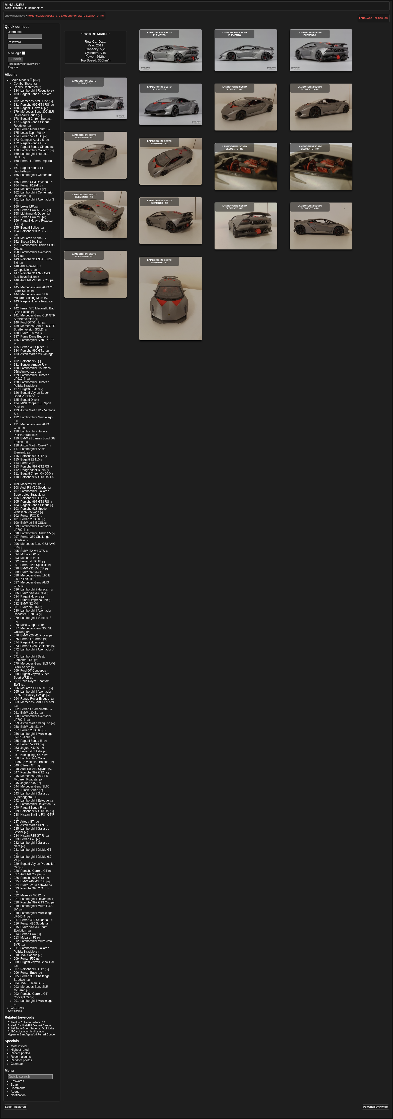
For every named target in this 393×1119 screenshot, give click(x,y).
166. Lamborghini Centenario (33, 175)
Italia (51, 1028)
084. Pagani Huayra (27, 596)
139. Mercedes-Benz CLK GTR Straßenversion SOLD (34, 327)
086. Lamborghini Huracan (31, 589)
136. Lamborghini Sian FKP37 (34, 340)
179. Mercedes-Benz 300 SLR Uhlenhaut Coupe (34, 113)
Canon (47, 1025)
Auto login (16, 53)
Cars (14, 1008)
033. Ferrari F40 (24, 839)
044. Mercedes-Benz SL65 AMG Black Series (31, 788)
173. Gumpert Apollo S (29, 140)
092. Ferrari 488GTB (27, 561)
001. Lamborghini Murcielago (33, 1001)
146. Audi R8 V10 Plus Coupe (34, 280)
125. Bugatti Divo (25, 400)
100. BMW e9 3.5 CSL (29, 522)
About (15, 1091)
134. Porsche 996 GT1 (29, 350)
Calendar (17, 1064)
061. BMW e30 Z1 (26, 712)
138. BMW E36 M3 (26, 333)
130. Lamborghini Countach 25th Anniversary (32, 369)
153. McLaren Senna (28, 238)
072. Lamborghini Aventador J (34, 649)
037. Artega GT (24, 821)
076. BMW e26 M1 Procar (31, 635)
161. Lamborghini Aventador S (34, 199)
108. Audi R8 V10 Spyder (31, 487)
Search (15, 1084)
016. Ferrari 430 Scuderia (31, 923)
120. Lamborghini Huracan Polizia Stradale (31, 433)
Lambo (39, 1031)
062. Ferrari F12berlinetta (31, 709)
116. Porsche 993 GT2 (29, 456)
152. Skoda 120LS (26, 241)
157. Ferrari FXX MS (27, 217)
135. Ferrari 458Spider (29, 347)
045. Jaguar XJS (25, 783)
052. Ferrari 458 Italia (28, 751)
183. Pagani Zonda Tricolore (33, 94)
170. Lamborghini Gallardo (31, 150)
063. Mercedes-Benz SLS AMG (35, 702)
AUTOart (13, 1031)
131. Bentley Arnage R (29, 364)
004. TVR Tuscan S (27, 983)
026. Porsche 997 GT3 (29, 878)
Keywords (17, 1081)
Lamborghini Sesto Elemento (170, 50)
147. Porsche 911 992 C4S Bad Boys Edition (32, 275)
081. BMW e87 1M (26, 607)
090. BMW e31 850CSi (29, 568)
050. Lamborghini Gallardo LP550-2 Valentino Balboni (31, 760)
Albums (11, 75)
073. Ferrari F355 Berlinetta (32, 646)
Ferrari (42, 1034)
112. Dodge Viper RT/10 (30, 470)
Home (31, 16)
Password (14, 42)
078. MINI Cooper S (27, 625)
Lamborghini (27, 1031)
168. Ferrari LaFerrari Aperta (33, 161)
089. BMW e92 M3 (26, 572)
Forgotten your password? (24, 63)
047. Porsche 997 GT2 (29, 772)
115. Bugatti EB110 (27, 459)
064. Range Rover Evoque (31, 698)
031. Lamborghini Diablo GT (32, 849)
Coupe (51, 1034)
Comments (18, 1088)
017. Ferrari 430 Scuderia (31, 920)
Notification (18, 1095)
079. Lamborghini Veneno (31, 618)
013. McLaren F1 (25, 937)
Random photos (21, 1060)
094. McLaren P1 (25, 554)
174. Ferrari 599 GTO (28, 136)
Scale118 (13, 1025)
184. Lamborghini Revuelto (32, 90)
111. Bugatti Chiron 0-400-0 (32, 473)
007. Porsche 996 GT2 (29, 969)
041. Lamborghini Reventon (32, 804)
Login (9, 1107)
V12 (44, 1028)
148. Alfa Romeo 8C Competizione (27, 268)
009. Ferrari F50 (24, 958)
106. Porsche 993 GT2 (29, 498)
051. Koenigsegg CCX (29, 755)
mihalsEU (26, 1025)
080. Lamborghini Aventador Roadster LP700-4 (32, 612)
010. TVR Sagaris (26, 955)
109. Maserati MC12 (27, 484)
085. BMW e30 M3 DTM (30, 593)
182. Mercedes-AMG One (31, 101)
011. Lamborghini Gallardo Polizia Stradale (31, 949)
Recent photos (20, 1053)
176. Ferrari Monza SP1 (30, 129)
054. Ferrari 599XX (26, 744)
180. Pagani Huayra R (28, 108)
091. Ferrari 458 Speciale (31, 565)
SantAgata (26, 1034)
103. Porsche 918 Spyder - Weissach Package (32, 510)
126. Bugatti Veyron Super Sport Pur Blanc (31, 394)
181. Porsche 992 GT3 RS (31, 104)
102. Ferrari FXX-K (26, 515)
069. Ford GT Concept (29, 670)
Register (13, 67)
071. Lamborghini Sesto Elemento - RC (80, 16)
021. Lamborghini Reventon (32, 899)
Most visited (19, 1046)
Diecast (37, 1025)
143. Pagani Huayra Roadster (33, 301)
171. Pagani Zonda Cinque (32, 147)
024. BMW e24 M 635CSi (31, 885)
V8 (35, 1034)
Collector (26, 1022)
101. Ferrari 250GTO (28, 519)
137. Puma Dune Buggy (30, 336)
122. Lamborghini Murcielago (33, 417)
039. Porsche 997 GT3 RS (31, 811)
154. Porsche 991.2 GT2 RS (33, 231)
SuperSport (23, 1028)
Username (15, 32)
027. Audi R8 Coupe (27, 874)
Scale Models (45, 16)
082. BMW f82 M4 (26, 603)
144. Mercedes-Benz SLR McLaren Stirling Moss (31, 296)
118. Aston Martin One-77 (31, 445)
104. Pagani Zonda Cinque (32, 505)
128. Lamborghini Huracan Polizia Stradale (31, 383)
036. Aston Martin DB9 (29, 825)
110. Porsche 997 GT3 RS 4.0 (34, 477)
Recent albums (21, 1057)
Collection (14, 1022)
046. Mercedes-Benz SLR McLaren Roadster (31, 777)
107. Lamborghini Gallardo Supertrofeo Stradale (31, 492)
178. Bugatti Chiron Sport (31, 118)
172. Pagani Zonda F (28, 143)
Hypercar (13, 1034)
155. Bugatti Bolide (26, 227)
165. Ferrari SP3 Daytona (31, 182)
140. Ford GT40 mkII (28, 322)
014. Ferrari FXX (25, 934)
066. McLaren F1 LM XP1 (31, 688)
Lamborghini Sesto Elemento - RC (246, 107)
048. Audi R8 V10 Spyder (31, 769)
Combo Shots (23, 83)
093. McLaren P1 (25, 558)
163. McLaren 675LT (27, 189)
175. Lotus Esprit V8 (27, 133)
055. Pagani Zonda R (28, 741)
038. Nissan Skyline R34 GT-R (34, 814)
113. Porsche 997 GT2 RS (31, 466)
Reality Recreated (26, 87)
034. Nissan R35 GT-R (29, 835)
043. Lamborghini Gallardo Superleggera (31, 795)
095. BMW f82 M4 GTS (29, 551)
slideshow (381, 18)
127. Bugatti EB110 (27, 389)
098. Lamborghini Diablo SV (32, 533)
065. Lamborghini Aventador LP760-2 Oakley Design (32, 693)
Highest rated (20, 1049)
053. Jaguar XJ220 (26, 748)
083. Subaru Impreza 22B (31, 600)
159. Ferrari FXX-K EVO (30, 210)
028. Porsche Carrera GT (31, 871)
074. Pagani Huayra (27, 642)
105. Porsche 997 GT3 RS (31, 501)
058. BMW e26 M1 (26, 727)
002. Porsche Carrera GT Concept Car (31, 995)
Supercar (36, 1028)
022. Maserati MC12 (27, 895)
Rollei (11, 1028)
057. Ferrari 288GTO (28, 730)
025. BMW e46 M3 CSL (29, 881)
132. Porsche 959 (25, 361)
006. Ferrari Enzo (25, 972)
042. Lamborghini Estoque (31, 800)
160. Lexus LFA (24, 206)
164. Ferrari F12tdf (26, 185)
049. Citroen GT (24, 765)
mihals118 (38, 1022)
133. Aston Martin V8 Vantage (34, 354)
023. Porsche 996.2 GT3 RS (33, 888)
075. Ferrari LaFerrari (28, 639)
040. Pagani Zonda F (28, 807)
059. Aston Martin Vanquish (32, 723)
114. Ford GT (23, 463)
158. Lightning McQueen (30, 213)
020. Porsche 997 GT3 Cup (32, 902)
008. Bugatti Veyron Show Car (34, 962)
